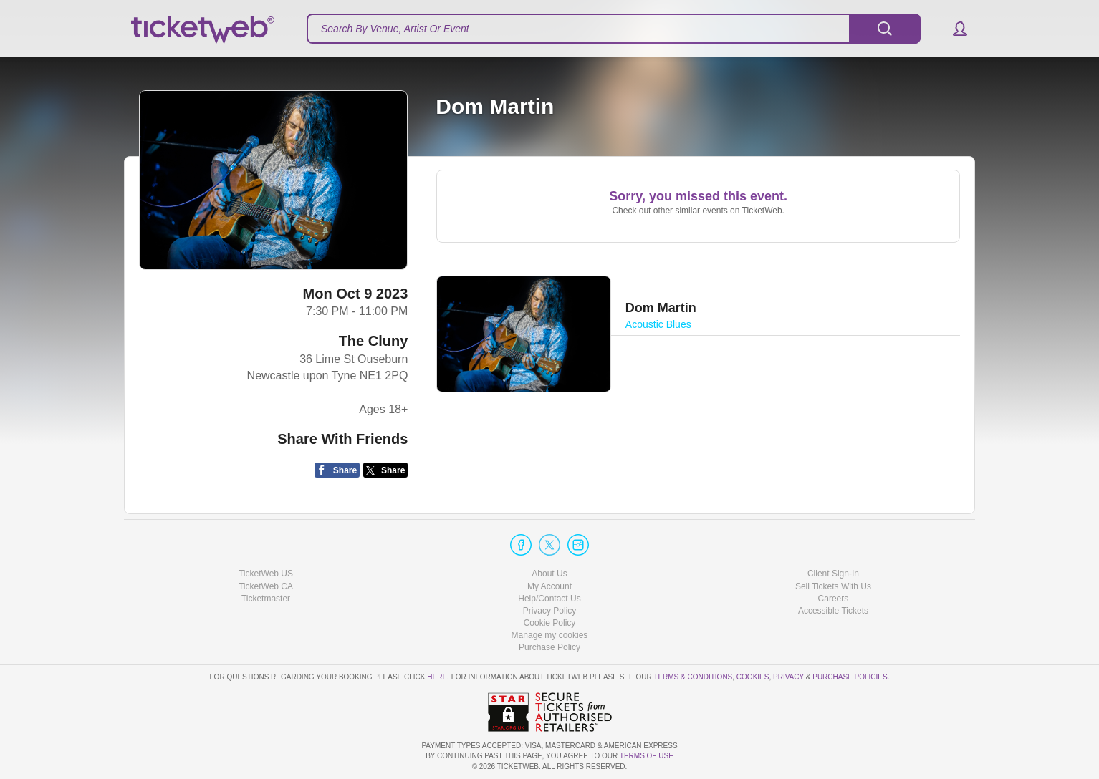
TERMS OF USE (646, 756)
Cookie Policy (550, 623)
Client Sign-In (833, 573)
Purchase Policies (849, 677)
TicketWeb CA (266, 586)
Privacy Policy (550, 611)
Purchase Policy (549, 647)
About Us (549, 573)
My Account (549, 586)
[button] (953, 28)
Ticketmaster (265, 599)
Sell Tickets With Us (833, 586)
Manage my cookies (550, 635)
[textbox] (614, 29)
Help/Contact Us (549, 599)
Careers (833, 599)
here (437, 677)
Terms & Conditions (692, 677)
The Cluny (373, 341)
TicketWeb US (266, 573)
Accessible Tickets (833, 611)
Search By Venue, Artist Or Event (395, 28)
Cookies (752, 677)
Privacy (788, 677)
